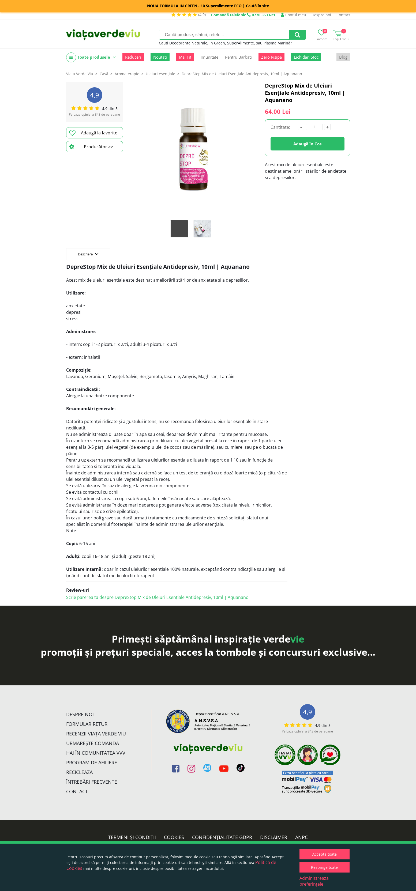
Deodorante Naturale (188, 43)
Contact (343, 14)
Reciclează (79, 772)
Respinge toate (324, 867)
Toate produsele (91, 57)
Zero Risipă (271, 57)
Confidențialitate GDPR (222, 837)
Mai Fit (185, 57)
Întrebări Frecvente (91, 782)
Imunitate (209, 57)
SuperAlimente (240, 43)
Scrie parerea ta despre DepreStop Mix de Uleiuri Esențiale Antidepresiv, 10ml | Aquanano (157, 597)
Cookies (174, 837)
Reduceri (133, 57)
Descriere (88, 254)
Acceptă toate (324, 854)
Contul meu (293, 14)
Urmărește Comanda (92, 743)
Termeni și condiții (132, 837)
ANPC (301, 837)
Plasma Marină (277, 43)
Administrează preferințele (314, 881)
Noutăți (160, 57)
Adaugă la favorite (93, 133)
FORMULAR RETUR (86, 724)
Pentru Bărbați (238, 57)
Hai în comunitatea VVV (95, 753)
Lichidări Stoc (306, 57)
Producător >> (91, 147)
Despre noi (321, 14)
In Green (217, 43)
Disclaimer (273, 837)
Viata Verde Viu (79, 73)
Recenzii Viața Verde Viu (96, 733)
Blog (343, 57)
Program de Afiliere (91, 762)
